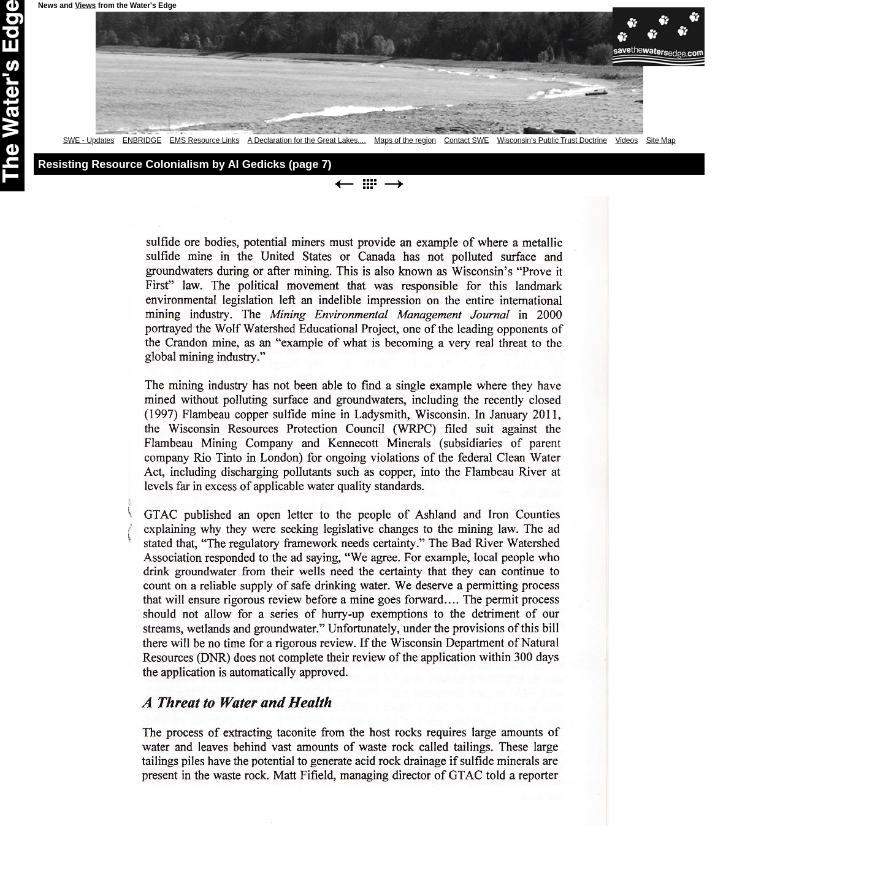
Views (85, 5)
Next (394, 184)
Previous (344, 184)
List (369, 184)
